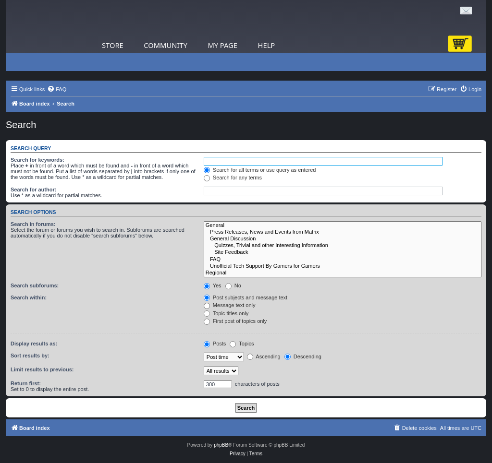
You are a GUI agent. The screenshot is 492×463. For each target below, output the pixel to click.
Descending (302, 356)
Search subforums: (35, 285)
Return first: (26, 383)
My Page (222, 45)
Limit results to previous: (42, 369)
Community (165, 45)
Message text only (230, 305)
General (342, 225)
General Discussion (342, 239)
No (233, 285)
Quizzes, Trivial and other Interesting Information (342, 245)
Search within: (29, 297)
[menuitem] (56, 89)
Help (266, 45)
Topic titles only (226, 313)
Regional (342, 273)
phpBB (221, 445)
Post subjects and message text (245, 297)
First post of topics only (235, 321)
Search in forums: (33, 224)
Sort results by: (30, 355)
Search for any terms (233, 177)
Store (112, 45)
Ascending (264, 356)
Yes (212, 285)
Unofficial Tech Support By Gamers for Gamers (342, 266)
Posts (215, 343)
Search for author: (33, 189)
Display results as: (34, 343)
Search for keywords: (37, 160)
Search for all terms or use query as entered (260, 170)
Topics (242, 343)
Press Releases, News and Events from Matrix (342, 232)
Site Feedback (342, 252)
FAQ (342, 259)
